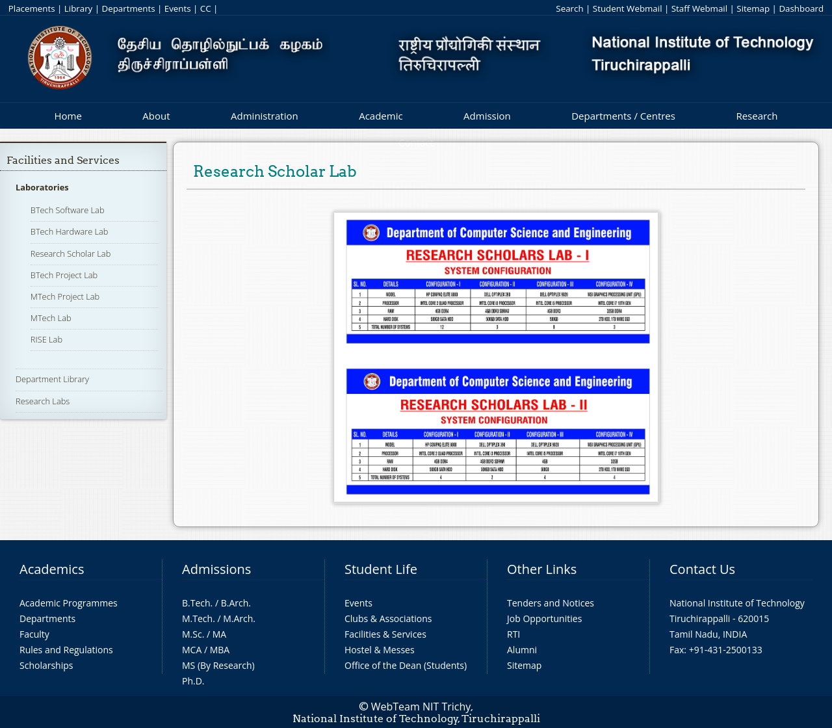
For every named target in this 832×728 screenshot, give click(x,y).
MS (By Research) (218, 665)
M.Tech (197, 618)
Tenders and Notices (550, 603)
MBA (220, 650)
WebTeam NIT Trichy (421, 706)
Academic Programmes (69, 603)
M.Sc (192, 634)
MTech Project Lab (65, 296)
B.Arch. (236, 603)
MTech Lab (51, 318)
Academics (52, 569)
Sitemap (753, 8)
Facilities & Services (385, 634)
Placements (31, 8)
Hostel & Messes (379, 650)
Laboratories (42, 187)
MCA (192, 650)
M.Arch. (239, 618)
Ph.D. (193, 681)
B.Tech (196, 603)
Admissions (216, 569)
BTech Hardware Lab (70, 231)
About (156, 115)
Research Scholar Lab (70, 253)
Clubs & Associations (388, 618)
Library (78, 8)
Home (67, 115)
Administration (264, 115)
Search (569, 8)
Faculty (34, 634)
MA (219, 634)
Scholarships (46, 665)
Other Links (542, 569)
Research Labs (43, 401)
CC (205, 8)
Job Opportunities (544, 618)
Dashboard (801, 8)
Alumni (522, 650)
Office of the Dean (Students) (405, 665)
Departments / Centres (623, 115)
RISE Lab (46, 339)
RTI (513, 634)
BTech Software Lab (68, 210)
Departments (128, 8)
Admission (487, 115)
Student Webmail (627, 8)
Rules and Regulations (66, 650)
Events (177, 8)
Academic (380, 115)
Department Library (52, 379)
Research (756, 115)
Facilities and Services (63, 160)
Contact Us (702, 569)
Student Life (380, 569)
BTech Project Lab (64, 275)
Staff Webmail (699, 8)
